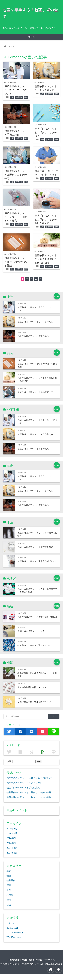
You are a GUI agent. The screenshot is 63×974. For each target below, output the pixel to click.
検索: (9, 761)
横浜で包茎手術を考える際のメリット (35, 702)
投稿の (12, 927)
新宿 (9, 900)
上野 (12, 97)
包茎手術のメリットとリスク (31, 631)
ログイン (11, 922)
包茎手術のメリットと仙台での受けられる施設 (15, 262)
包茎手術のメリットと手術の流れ (33, 336)
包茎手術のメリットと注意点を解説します (37, 561)
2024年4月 (12, 848)
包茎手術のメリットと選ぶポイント (34, 645)
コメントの (15, 932)
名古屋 (10, 895)
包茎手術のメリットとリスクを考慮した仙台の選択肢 (46, 259)
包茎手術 (19, 97)
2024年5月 (12, 843)
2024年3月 (12, 853)
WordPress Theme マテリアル (38, 959)
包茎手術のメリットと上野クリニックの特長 (46, 132)
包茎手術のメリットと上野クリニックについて (15, 90)
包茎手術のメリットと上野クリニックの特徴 (15, 175)
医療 (26, 97)
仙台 (12, 269)
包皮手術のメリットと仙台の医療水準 (35, 392)
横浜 (9, 905)
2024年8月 (12, 828)
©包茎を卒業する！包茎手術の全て (19, 964)
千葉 (9, 890)
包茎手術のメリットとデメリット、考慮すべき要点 (15, 217)
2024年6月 (12, 838)
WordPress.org (14, 937)
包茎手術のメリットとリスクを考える (35, 321)
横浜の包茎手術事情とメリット (32, 687)
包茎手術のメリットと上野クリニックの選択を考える (46, 219)
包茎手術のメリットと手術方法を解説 (35, 547)
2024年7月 (12, 833)
